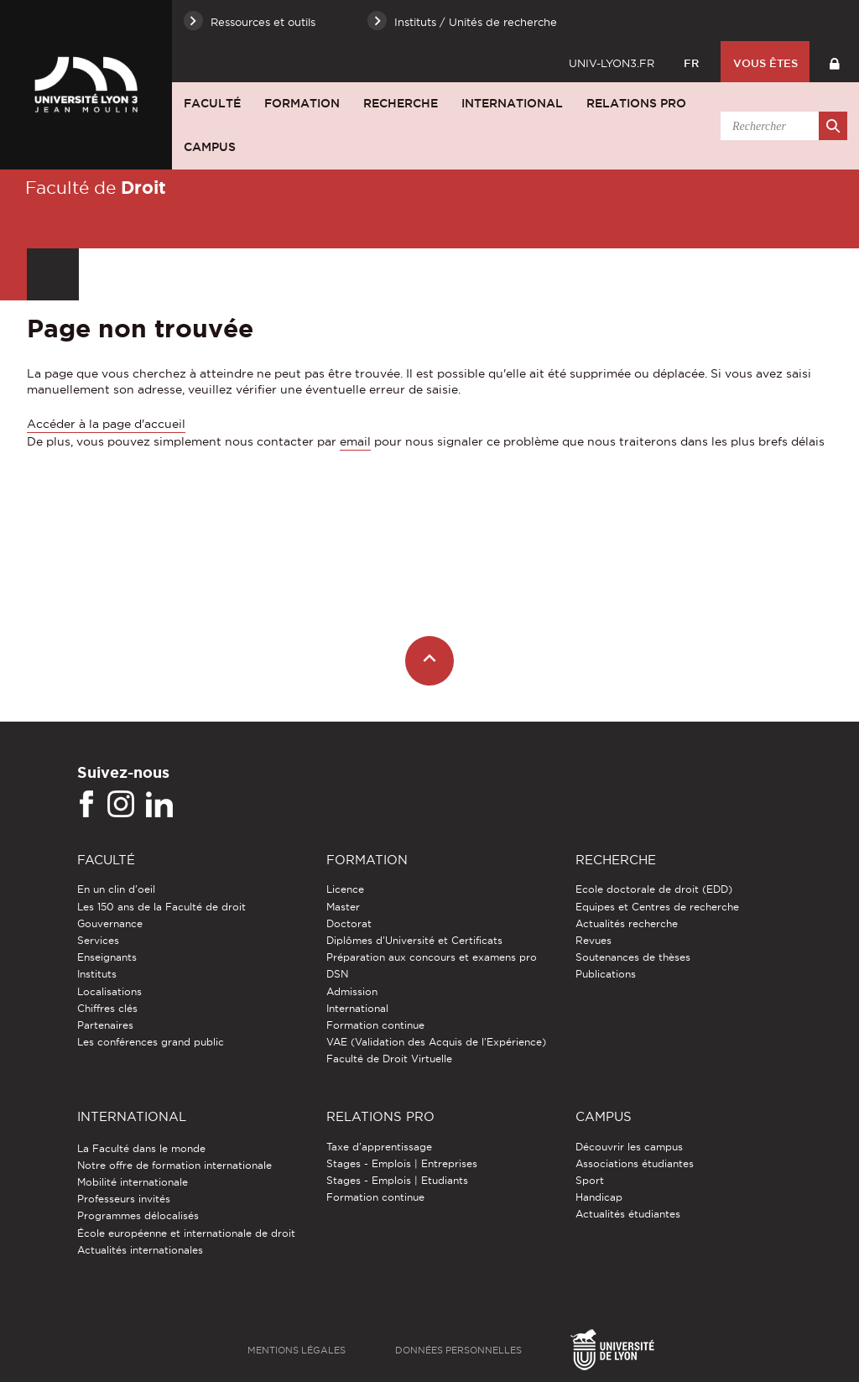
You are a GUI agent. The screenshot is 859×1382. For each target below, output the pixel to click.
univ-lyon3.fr (611, 63)
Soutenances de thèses (632, 957)
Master (343, 906)
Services (98, 940)
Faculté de (95, 187)
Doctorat (349, 923)
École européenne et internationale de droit (186, 1233)
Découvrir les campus (629, 1146)
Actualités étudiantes (627, 1213)
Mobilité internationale (132, 1181)
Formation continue (375, 1025)
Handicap (598, 1197)
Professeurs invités (123, 1198)
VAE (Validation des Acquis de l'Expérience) (436, 1041)
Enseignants (107, 957)
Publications (605, 973)
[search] (781, 126)
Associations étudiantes (634, 1163)
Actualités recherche (626, 923)
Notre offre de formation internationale (174, 1165)
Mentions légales (296, 1350)
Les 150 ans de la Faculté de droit (161, 906)
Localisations (109, 991)
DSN (337, 973)
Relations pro (636, 103)
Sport (589, 1180)
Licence (345, 889)
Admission (351, 991)
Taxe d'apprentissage (379, 1146)
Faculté (212, 103)
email (355, 441)
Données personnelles (458, 1350)
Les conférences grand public (150, 1041)
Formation (302, 103)
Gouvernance (110, 923)
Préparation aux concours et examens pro (431, 957)
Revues (593, 940)
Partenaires (105, 1025)
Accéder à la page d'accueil (106, 423)
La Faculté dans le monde (141, 1148)
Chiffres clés (107, 1008)
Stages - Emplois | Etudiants (397, 1180)
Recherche (400, 103)
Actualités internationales (140, 1249)
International (512, 103)
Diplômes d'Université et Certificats (414, 940)
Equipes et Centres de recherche (657, 906)
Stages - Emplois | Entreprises (401, 1163)
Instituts (97, 973)
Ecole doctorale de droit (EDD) (653, 889)
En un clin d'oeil (116, 889)
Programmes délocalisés (138, 1215)
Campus (210, 147)
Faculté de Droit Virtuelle (389, 1058)
